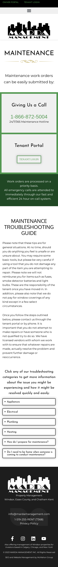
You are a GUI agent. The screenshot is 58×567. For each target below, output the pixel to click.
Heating (11, 432)
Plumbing (12, 422)
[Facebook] (13, 538)
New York (47, 547)
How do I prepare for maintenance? (27, 442)
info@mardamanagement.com (29, 514)
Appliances (13, 401)
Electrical (12, 412)
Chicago (34, 547)
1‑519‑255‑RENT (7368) (29, 519)
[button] (29, 10)
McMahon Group (45, 557)
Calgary (26, 547)
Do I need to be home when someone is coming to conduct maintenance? (29, 453)
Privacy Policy (29, 523)
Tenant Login (32, 2)
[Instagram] (24, 538)
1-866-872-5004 (29, 117)
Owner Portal (11, 2)
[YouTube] (44, 538)
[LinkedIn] (34, 538)
